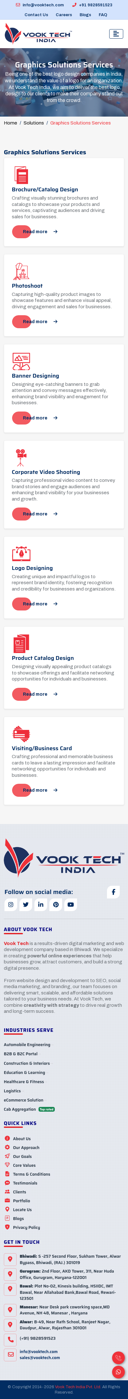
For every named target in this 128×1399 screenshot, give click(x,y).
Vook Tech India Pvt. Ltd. (78, 1387)
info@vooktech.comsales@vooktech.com (40, 1355)
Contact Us (36, 15)
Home (10, 122)
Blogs (85, 15)
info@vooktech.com (40, 5)
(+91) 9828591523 (38, 1338)
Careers (64, 15)
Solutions (34, 122)
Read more (40, 231)
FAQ (103, 15)
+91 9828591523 (92, 5)
